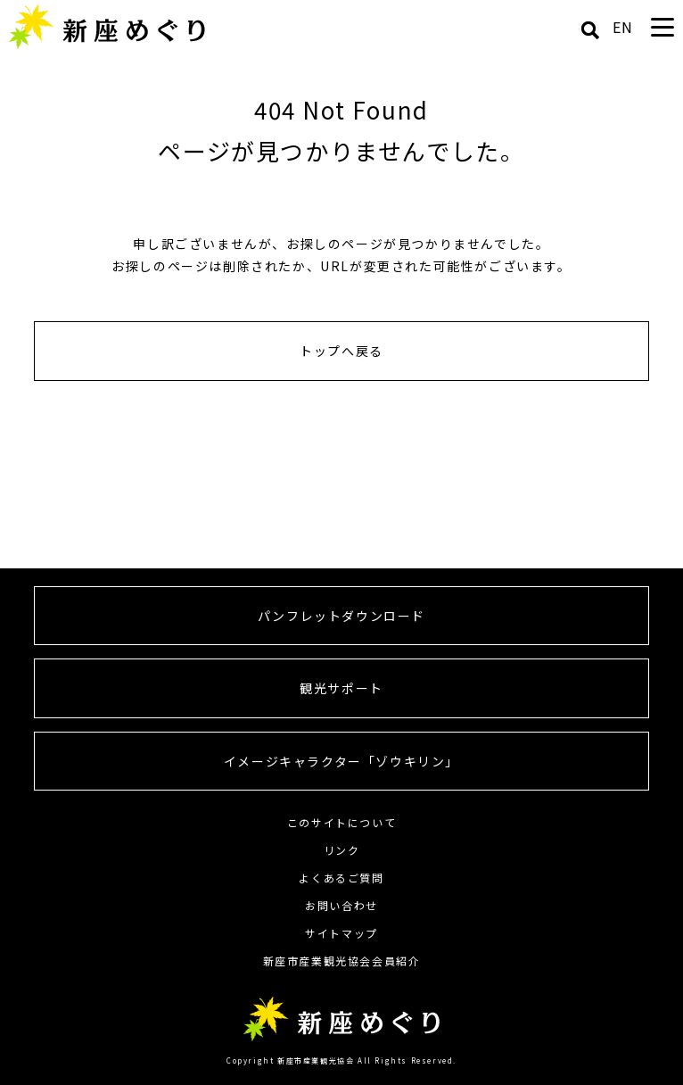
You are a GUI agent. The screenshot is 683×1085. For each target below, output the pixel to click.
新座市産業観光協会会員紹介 (342, 960)
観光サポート (341, 688)
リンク (342, 849)
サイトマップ (341, 932)
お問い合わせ (341, 905)
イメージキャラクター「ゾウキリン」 (341, 761)
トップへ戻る (341, 351)
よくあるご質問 (341, 877)
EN (623, 26)
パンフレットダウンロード (341, 616)
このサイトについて (341, 822)
